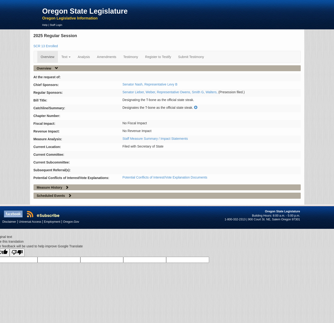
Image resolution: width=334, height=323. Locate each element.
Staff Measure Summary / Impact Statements (155, 138)
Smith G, (199, 92)
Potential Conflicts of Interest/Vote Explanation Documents (165, 177)
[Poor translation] (17, 253)
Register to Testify (158, 57)
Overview (47, 57)
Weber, (151, 92)
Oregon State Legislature (85, 11)
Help (45, 24)
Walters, (212, 92)
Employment (52, 221)
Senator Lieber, (134, 92)
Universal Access (30, 221)
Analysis (84, 57)
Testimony (130, 57)
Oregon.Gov (71, 221)
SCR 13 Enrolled (46, 46)
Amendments (106, 57)
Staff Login (56, 24)
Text (66, 57)
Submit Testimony (191, 57)
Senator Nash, (133, 84)
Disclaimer (9, 221)
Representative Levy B (160, 84)
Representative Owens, (174, 92)
